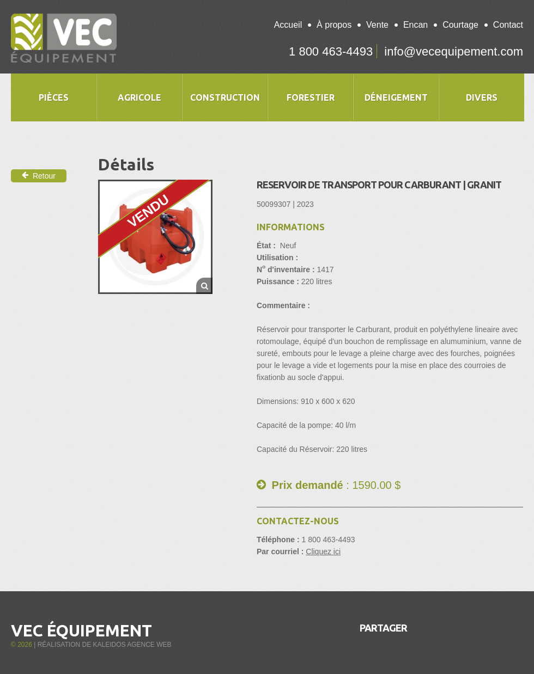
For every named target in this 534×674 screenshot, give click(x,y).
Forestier (311, 97)
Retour (39, 175)
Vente (377, 24)
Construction (225, 97)
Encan (415, 24)
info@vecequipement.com (453, 51)
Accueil (288, 24)
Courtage (460, 24)
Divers (481, 97)
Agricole (139, 97)
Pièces (54, 97)
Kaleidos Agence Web (132, 644)
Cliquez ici (323, 551)
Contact (508, 24)
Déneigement (396, 97)
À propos (334, 24)
